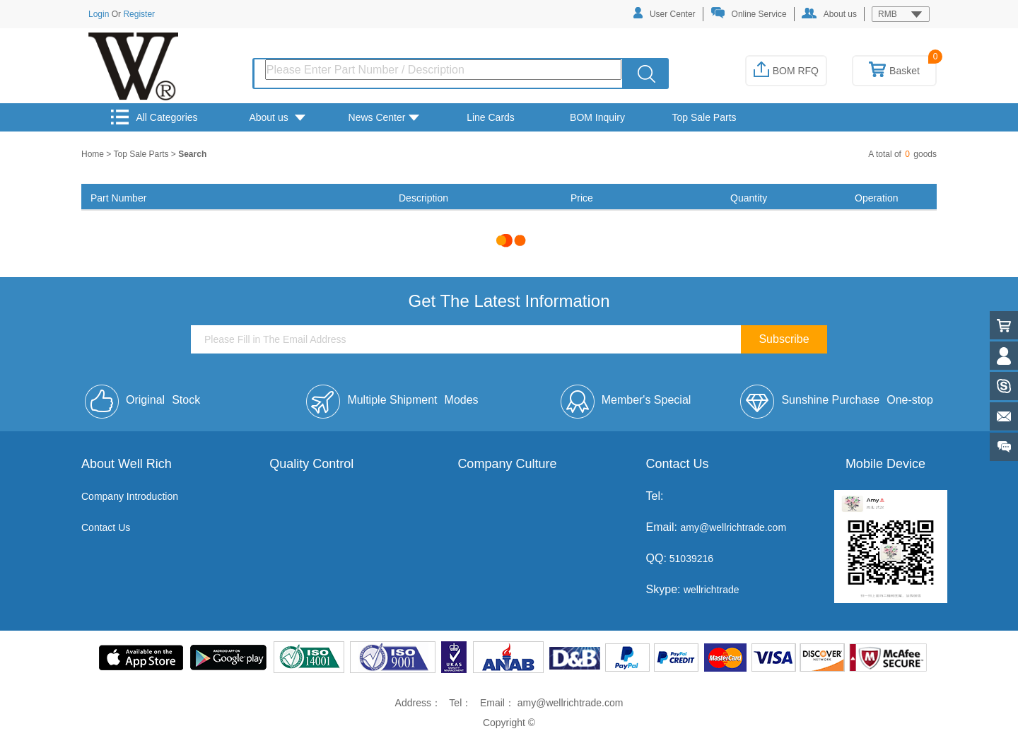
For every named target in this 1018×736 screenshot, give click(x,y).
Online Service (748, 13)
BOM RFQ (786, 70)
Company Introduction (129, 496)
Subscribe (784, 339)
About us (829, 13)
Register (139, 14)
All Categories (154, 117)
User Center (664, 13)
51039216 (690, 558)
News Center (384, 117)
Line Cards (491, 117)
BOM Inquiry (597, 117)
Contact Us (105, 527)
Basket (894, 70)
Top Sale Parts (704, 117)
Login (98, 14)
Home (93, 154)
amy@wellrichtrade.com (733, 527)
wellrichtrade (711, 589)
